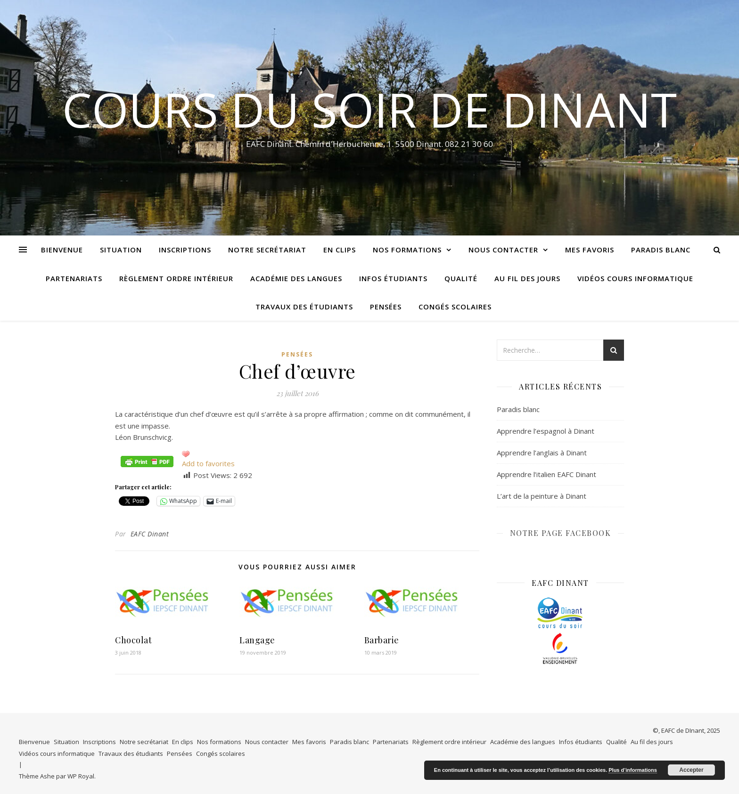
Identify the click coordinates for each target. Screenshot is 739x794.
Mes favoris (589, 249)
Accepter (691, 770)
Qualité (460, 278)
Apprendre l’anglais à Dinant (542, 452)
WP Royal (80, 776)
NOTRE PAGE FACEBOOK (560, 533)
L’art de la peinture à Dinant (541, 496)
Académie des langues (296, 278)
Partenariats (74, 278)
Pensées (386, 306)
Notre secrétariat (267, 249)
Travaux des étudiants (304, 306)
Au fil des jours (527, 278)
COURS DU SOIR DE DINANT (369, 109)
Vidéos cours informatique (635, 278)
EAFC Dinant (150, 533)
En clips (339, 249)
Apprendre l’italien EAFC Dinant (546, 474)
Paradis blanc (660, 249)
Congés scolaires (455, 306)
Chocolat (133, 640)
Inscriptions (185, 249)
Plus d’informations (632, 770)
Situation (121, 249)
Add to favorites (208, 463)
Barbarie (381, 640)
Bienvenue (62, 249)
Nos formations (407, 249)
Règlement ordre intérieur (176, 278)
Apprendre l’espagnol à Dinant (545, 431)
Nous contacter (503, 249)
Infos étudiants (393, 278)
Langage (257, 640)
